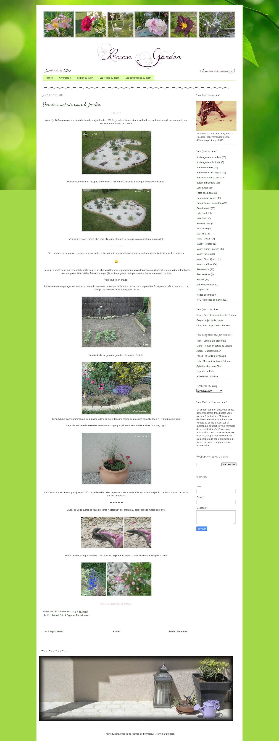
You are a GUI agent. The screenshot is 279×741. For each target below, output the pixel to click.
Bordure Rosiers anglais (208, 172)
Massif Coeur (203, 238)
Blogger (170, 733)
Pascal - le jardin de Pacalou (211, 356)
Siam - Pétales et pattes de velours (214, 345)
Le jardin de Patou (205, 371)
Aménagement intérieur (208, 162)
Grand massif (203, 208)
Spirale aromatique (206, 284)
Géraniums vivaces (206, 198)
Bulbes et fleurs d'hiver (208, 177)
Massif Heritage (204, 243)
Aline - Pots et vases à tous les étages (216, 315)
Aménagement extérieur (208, 157)
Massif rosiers (83, 615)
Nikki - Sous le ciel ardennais (211, 340)
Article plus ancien (178, 631)
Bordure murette (204, 167)
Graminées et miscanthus (209, 203)
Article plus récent (54, 631)
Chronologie (65, 78)
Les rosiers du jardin (109, 78)
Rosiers (200, 279)
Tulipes (200, 289)
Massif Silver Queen (206, 259)
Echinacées (202, 187)
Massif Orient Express (63, 615)
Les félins (201, 233)
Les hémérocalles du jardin (138, 78)
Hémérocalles (203, 223)
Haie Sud (201, 218)
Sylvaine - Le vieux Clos (208, 366)
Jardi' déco (201, 228)
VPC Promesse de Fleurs (209, 299)
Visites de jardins (205, 294)
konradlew (148, 733)
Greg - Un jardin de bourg (209, 320)
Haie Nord (201, 213)
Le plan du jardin (85, 78)
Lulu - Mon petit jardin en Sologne (213, 361)
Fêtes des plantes (205, 193)
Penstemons (202, 269)
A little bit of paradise (207, 376)
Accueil (49, 78)
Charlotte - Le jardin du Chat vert (213, 325)
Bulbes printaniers (205, 182)
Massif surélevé (204, 264)
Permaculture (203, 274)
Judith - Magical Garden (208, 351)
